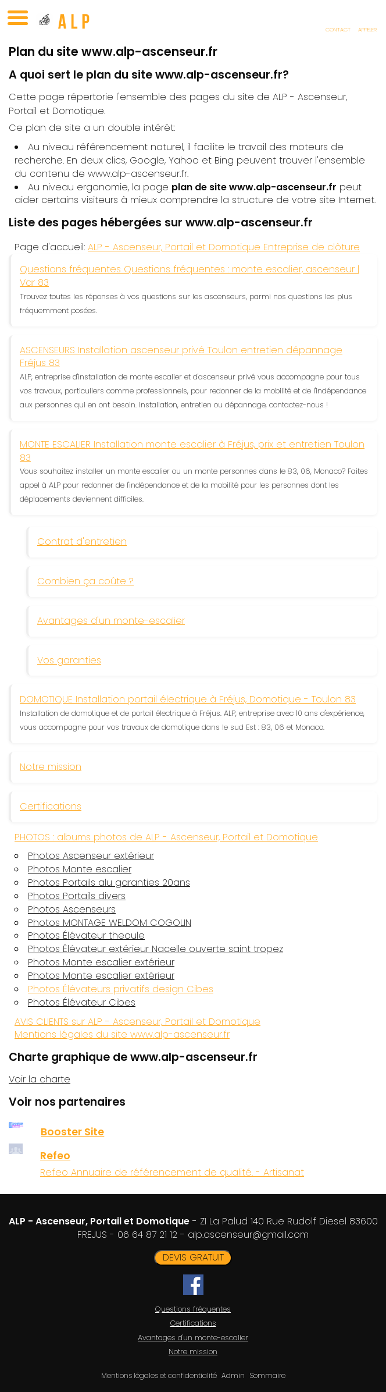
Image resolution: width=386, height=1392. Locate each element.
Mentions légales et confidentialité (159, 1375)
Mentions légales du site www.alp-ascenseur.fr (122, 1034)
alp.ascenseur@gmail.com (248, 1234)
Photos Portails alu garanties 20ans (109, 882)
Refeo (55, 1156)
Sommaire (267, 1375)
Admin (233, 1375)
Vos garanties (69, 660)
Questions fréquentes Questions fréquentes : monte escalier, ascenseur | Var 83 (189, 275)
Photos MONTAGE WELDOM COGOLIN (109, 923)
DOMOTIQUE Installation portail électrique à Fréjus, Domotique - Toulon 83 (188, 699)
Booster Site (72, 1132)
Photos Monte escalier (79, 869)
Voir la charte (39, 1079)
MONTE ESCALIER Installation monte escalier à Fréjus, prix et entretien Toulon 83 (192, 451)
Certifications (50, 806)
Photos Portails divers (77, 896)
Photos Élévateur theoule (86, 935)
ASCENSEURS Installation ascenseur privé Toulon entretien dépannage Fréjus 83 (181, 356)
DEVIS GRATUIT (193, 1257)
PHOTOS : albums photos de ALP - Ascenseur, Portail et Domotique (166, 837)
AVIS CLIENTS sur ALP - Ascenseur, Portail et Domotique (137, 1021)
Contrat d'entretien (82, 541)
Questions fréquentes (193, 1309)
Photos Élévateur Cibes (81, 1002)
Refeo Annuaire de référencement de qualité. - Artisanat (172, 1172)
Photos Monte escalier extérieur (101, 962)
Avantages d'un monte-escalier (111, 620)
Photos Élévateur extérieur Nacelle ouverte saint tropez (155, 949)
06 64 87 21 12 (147, 1234)
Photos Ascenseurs (72, 909)
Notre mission (50, 766)
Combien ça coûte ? (85, 581)
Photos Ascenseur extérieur (91, 856)
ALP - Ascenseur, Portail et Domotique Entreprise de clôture (224, 247)
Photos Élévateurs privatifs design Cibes (120, 989)
